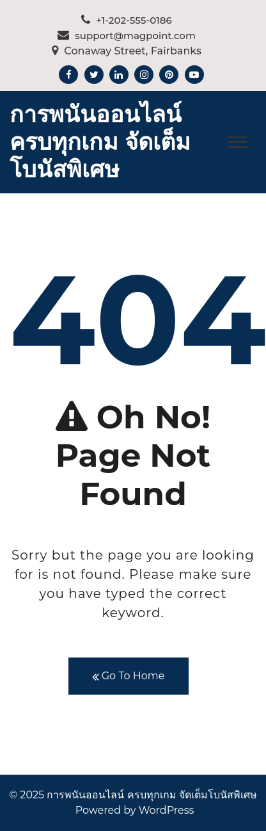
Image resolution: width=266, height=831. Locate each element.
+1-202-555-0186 (126, 20)
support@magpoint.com (127, 35)
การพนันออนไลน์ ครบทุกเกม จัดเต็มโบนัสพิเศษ (100, 141)
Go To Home (128, 676)
